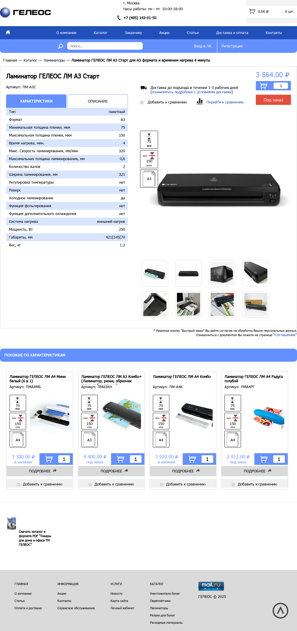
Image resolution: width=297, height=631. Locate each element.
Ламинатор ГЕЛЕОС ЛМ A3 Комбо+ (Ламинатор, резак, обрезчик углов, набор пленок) (111, 379)
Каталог (100, 32)
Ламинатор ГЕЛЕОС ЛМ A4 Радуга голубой (253, 378)
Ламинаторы (54, 60)
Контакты (274, 32)
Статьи (193, 32)
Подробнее (39, 471)
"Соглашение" (285, 334)
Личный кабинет (122, 608)
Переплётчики (160, 601)
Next (282, 426)
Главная (10, 60)
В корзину (263, 86)
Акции (164, 32)
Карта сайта (119, 601)
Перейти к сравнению (220, 102)
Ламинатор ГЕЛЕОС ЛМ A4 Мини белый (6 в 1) (38, 378)
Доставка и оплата (232, 32)
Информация (68, 584)
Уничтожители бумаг (165, 593)
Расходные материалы (166, 622)
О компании (66, 32)
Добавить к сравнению (163, 102)
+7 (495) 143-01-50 (139, 17)
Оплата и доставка (28, 608)
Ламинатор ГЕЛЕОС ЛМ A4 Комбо (182, 376)
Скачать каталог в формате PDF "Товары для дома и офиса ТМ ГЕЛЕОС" (35, 538)
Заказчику (133, 32)
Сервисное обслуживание (76, 608)
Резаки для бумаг (162, 615)
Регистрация (232, 46)
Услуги (116, 584)
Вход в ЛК (202, 46)
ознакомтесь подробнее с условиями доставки (191, 91)
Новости (116, 593)
